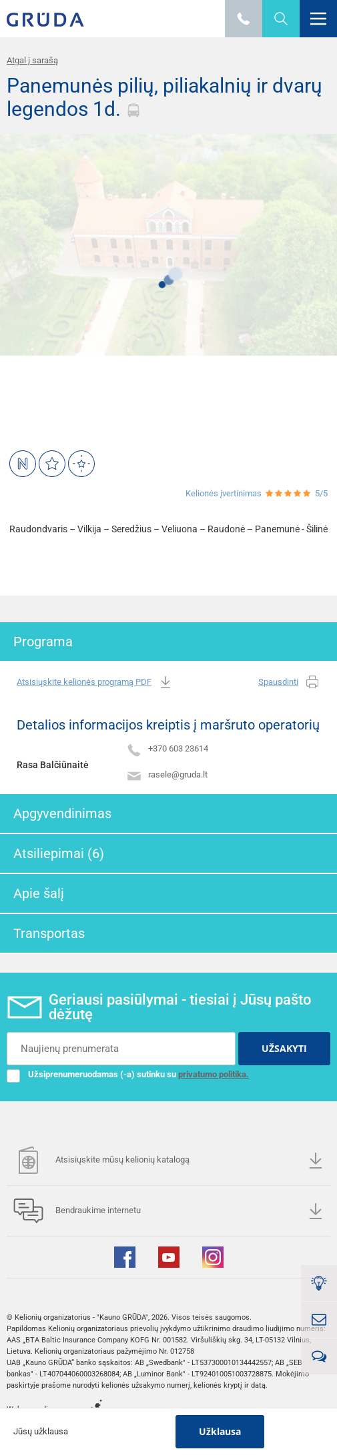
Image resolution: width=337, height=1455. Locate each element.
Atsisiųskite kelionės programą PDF (95, 683)
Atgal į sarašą (32, 60)
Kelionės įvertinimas (224, 493)
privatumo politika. (213, 1074)
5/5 (321, 493)
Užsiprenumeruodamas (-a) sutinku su (128, 1074)
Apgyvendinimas (62, 813)
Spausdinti (289, 683)
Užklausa (220, 1431)
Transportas (49, 933)
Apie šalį (38, 893)
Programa (43, 642)
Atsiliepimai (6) (58, 853)
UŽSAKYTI (284, 1048)
